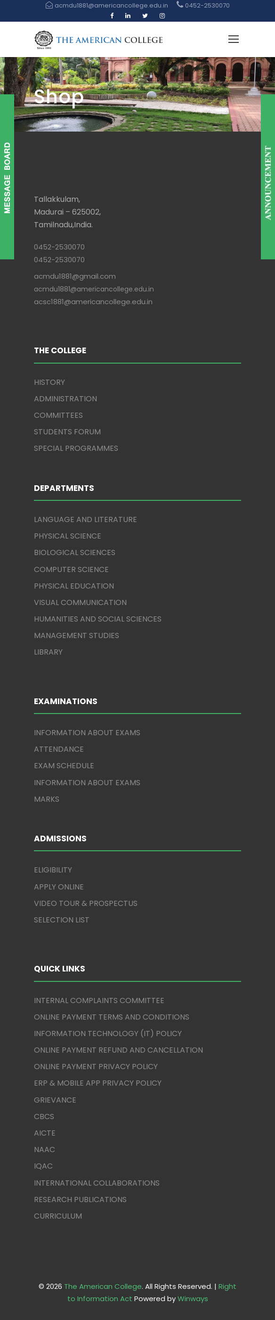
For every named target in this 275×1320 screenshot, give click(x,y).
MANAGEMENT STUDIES (76, 635)
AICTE (45, 1133)
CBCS (44, 1116)
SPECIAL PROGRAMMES (76, 448)
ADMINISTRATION (65, 398)
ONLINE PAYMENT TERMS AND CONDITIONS (111, 1017)
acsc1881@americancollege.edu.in (93, 302)
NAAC (44, 1149)
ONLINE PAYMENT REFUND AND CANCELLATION (118, 1050)
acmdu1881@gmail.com (75, 276)
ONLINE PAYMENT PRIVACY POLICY (96, 1066)
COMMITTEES (58, 415)
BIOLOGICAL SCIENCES (74, 552)
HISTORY (49, 382)
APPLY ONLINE (59, 886)
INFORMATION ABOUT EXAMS (87, 732)
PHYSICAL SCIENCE (67, 536)
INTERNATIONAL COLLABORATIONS (97, 1183)
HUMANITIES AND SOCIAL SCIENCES (98, 619)
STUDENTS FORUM (67, 431)
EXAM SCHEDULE (64, 765)
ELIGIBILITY (53, 869)
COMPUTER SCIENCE (71, 569)
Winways (193, 1298)
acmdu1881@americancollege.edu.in (94, 289)
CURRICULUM (58, 1216)
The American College (103, 1286)
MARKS (46, 799)
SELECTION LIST (61, 919)
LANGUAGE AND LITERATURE (85, 519)
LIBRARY (48, 652)
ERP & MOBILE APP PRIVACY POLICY (98, 1083)
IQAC (43, 1166)
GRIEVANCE (55, 1100)
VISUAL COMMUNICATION (80, 602)
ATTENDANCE (59, 749)
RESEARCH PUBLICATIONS (80, 1199)
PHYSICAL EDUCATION (74, 586)
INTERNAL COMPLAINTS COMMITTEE (99, 1000)
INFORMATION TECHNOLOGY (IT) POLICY (108, 1033)
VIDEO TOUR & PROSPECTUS (86, 903)
